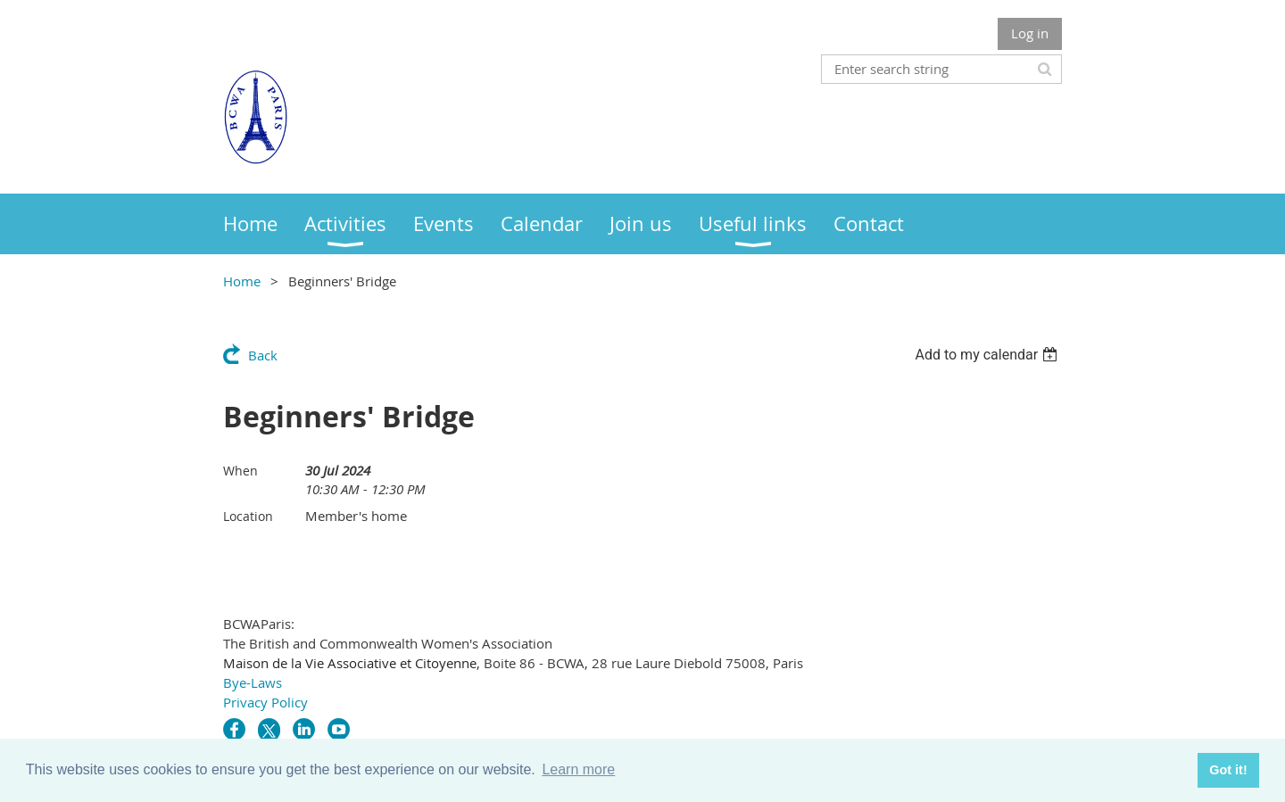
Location (248, 516)
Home (242, 281)
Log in (1030, 33)
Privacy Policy (265, 702)
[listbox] (988, 354)
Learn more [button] (578, 769)
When (240, 470)
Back (263, 355)
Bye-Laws (252, 682)
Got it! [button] (1228, 770)
